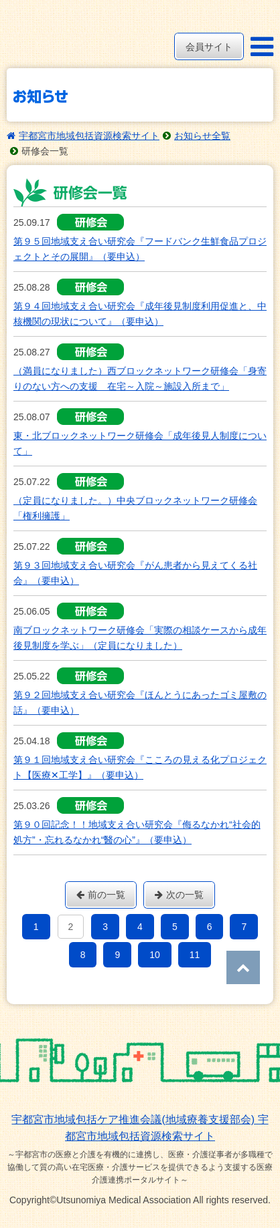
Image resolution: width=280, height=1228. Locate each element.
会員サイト (209, 46)
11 (195, 954)
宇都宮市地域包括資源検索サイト (89, 135)
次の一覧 (179, 894)
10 (154, 954)
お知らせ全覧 (202, 135)
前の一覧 (100, 894)
